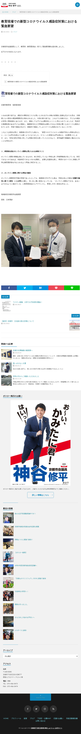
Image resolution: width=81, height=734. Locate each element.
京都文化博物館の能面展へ (23, 350)
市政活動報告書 (72, 718)
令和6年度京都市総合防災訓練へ (26, 565)
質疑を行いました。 (21, 604)
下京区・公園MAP (44, 718)
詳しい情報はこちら (40, 495)
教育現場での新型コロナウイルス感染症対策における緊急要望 (25, 81)
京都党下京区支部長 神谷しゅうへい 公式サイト (46, 728)
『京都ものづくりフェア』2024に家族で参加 (30, 578)
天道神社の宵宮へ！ (21, 591)
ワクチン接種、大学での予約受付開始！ (27, 302)
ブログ (15, 31)
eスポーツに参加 (20, 630)
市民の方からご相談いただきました (26, 376)
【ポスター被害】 (21, 552)
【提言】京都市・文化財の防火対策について (17, 321)
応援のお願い (58, 718)
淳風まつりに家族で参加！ (24, 539)
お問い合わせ (40, 721)
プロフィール (16, 718)
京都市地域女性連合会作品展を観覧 (27, 527)
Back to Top (40, 698)
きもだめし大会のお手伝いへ (25, 617)
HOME (6, 718)
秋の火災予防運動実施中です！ (25, 514)
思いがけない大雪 (19, 363)
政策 (25, 718)
